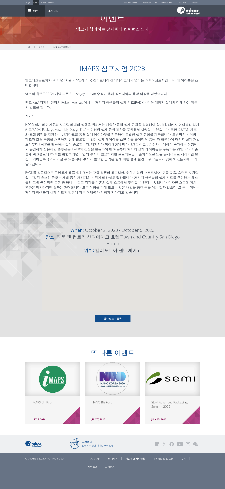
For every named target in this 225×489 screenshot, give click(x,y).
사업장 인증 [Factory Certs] (146, 2)
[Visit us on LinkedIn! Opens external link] (157, 461)
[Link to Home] (33, 460)
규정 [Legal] (183, 475)
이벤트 (41, 63)
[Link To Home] (188, 10)
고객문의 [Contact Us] (194, 2)
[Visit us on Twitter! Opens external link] (164, 461)
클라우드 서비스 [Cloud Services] (167, 2)
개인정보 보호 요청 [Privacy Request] (163, 475)
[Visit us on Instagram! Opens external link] (188, 461)
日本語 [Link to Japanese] (43, 2)
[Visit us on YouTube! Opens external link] (180, 461)
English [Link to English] (29, 2)
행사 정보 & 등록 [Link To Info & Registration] (113, 335)
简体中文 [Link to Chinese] (51, 2)
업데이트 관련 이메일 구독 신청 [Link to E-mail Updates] (97, 460)
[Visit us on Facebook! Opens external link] (171, 461)
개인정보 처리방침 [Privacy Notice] (135, 475)
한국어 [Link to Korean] (36, 2)
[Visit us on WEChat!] (195, 461)
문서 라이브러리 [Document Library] (130, 2)
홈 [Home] (29, 63)
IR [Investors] (156, 2)
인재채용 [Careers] (182, 2)
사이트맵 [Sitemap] (92, 483)
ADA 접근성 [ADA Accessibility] (94, 475)
